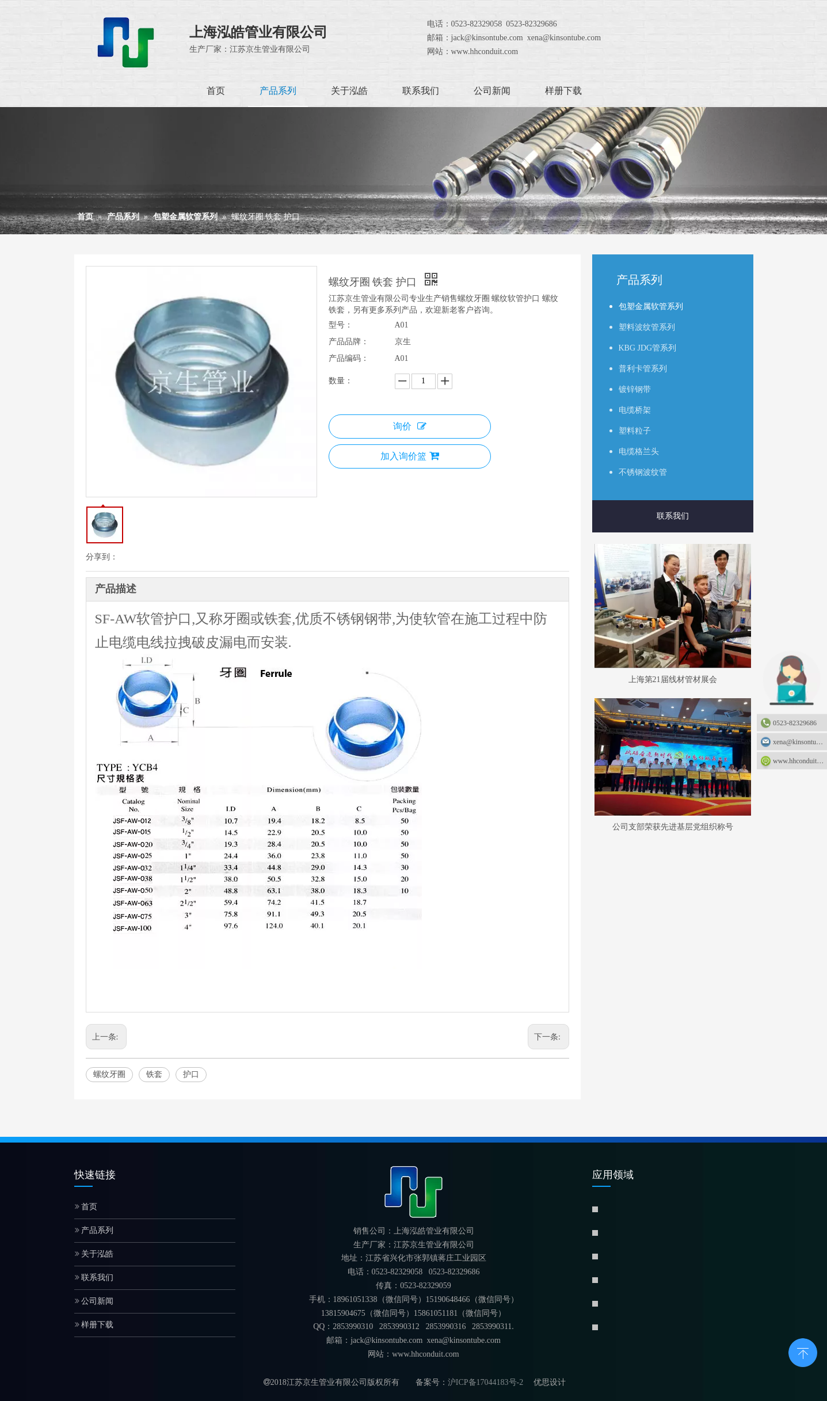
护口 (191, 1074)
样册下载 (94, 1324)
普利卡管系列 (643, 368)
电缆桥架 (635, 410)
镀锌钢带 (635, 389)
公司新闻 (94, 1301)
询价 (409, 426)
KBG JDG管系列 (648, 348)
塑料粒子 (635, 431)
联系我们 (673, 516)
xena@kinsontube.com (800, 742)
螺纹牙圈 (109, 1074)
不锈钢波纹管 (643, 472)
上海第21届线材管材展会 (672, 679)
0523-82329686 (795, 723)
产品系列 (94, 1230)
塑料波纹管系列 (647, 327)
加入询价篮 (409, 456)
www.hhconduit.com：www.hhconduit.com (800, 761)
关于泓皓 (94, 1254)
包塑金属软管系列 (651, 306)
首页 (86, 1206)
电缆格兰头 (639, 451)
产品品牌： (349, 341)
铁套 (154, 1074)
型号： (341, 325)
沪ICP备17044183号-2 (485, 1382)
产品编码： (349, 358)
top (803, 1351)
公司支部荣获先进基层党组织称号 (672, 827)
